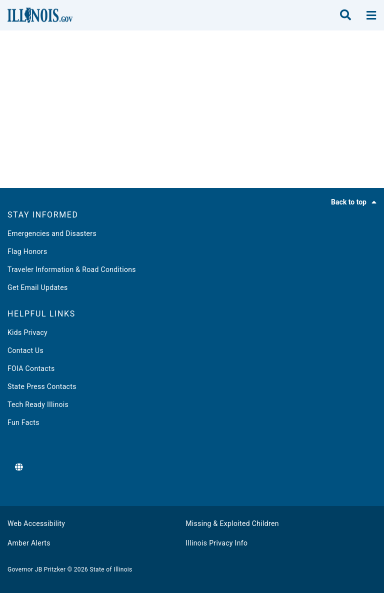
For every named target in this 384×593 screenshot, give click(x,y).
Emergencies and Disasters (52, 234)
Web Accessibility (36, 524)
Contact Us (26, 350)
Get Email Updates (38, 288)
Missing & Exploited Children (232, 524)
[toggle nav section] (371, 15)
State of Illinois (111, 569)
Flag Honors (28, 252)
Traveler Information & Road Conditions (72, 270)
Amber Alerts (29, 543)
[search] (345, 15)
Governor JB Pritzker (37, 569)
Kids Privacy (28, 332)
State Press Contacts (42, 386)
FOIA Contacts (31, 368)
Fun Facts (24, 422)
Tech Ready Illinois (38, 404)
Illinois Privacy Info (217, 543)
